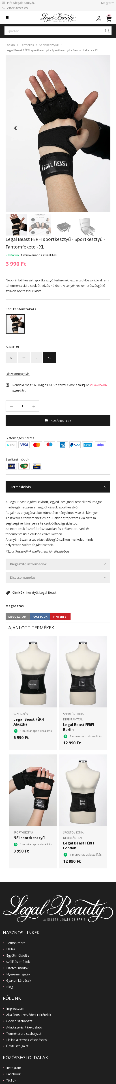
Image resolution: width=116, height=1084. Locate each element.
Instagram (13, 1068)
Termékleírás (20, 487)
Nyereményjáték (18, 974)
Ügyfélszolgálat (17, 1046)
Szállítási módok (18, 962)
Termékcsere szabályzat (23, 1034)
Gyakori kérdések (18, 981)
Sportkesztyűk (49, 45)
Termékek (27, 45)
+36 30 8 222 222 (17, 8)
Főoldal (10, 45)
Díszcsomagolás (18, 374)
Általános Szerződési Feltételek (28, 1015)
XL (49, 356)
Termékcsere (15, 943)
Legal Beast (47, 592)
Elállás (10, 949)
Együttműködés (17, 955)
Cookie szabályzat (19, 1021)
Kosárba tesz (60, 421)
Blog (9, 987)
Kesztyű (32, 592)
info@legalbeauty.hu (21, 3)
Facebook (13, 1074)
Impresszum (15, 1009)
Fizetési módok (17, 968)
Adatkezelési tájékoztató (24, 1027)
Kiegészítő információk (28, 564)
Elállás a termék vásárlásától (26, 1040)
